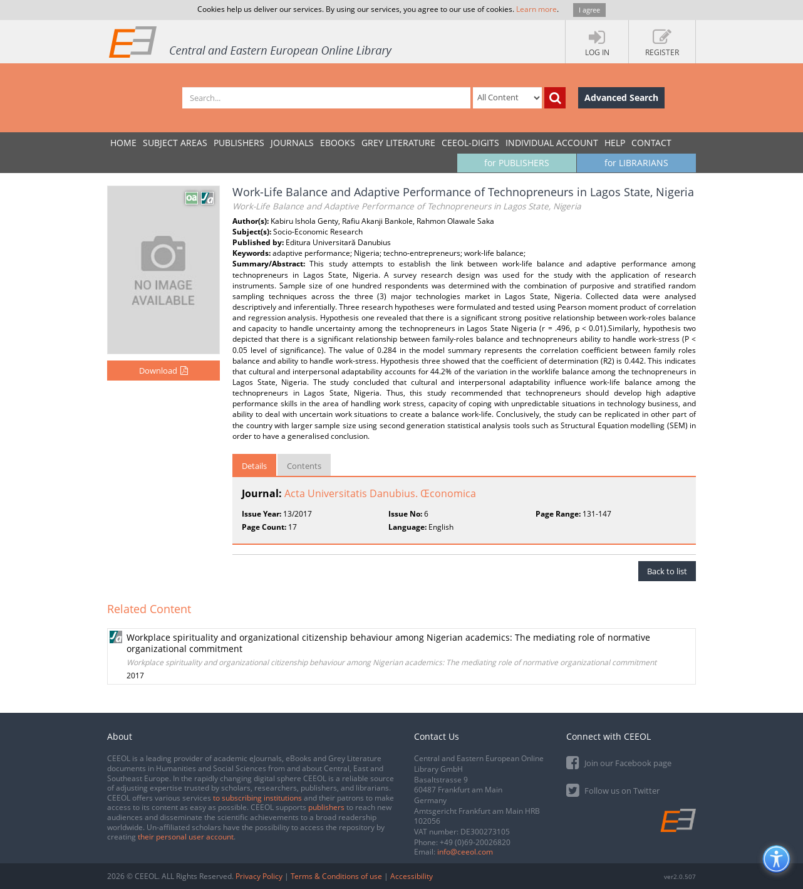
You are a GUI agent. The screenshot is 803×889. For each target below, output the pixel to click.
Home (123, 143)
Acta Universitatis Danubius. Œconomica (380, 493)
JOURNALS (292, 143)
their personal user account (186, 836)
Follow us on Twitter (613, 789)
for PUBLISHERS (516, 163)
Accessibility (411, 876)
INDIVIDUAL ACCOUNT (551, 143)
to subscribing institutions (257, 797)
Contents (304, 465)
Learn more (536, 9)
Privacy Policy (259, 876)
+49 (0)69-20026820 (475, 842)
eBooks (337, 143)
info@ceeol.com (465, 851)
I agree (589, 9)
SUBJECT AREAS (175, 143)
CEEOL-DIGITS (470, 143)
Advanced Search (621, 97)
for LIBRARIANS (636, 163)
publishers (326, 807)
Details (254, 465)
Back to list (667, 571)
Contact (651, 143)
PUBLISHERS (239, 143)
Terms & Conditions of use (336, 876)
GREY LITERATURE (398, 143)
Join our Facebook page (618, 762)
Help (614, 143)
